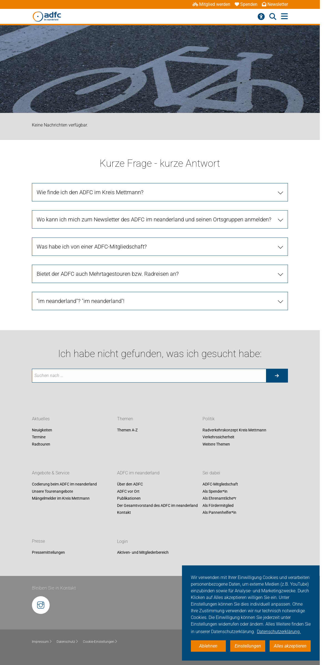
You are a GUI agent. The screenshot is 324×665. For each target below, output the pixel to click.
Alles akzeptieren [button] (290, 646)
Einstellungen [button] (248, 646)
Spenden (246, 4)
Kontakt (124, 512)
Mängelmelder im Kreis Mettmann (61, 498)
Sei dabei (211, 473)
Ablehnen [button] (208, 646)
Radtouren (41, 444)
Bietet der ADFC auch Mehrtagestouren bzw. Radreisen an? (108, 273)
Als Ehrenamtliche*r (219, 498)
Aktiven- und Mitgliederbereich (143, 552)
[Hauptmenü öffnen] (284, 16)
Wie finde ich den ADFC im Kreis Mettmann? (90, 192)
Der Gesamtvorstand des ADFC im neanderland (157, 505)
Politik (208, 418)
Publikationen (129, 498)
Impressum (42, 642)
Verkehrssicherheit (218, 437)
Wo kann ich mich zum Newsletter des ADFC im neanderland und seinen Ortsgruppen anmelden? (154, 219)
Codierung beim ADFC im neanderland (64, 484)
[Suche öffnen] (272, 17)
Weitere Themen (216, 444)
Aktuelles (41, 418)
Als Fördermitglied (218, 505)
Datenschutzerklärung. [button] (279, 631)
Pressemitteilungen (48, 552)
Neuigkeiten (42, 430)
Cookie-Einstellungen (100, 642)
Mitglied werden (211, 4)
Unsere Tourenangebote (52, 491)
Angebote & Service (50, 473)
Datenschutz (68, 642)
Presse (38, 541)
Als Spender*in (214, 491)
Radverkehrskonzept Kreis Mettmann (234, 430)
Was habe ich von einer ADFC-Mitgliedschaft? (92, 246)
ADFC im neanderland (138, 473)
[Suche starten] (277, 375)
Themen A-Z (127, 430)
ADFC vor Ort (128, 491)
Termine (38, 437)
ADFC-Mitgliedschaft (220, 484)
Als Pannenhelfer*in (219, 512)
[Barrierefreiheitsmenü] (261, 17)
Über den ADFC (130, 484)
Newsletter (275, 4)
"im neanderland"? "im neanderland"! (81, 301)
